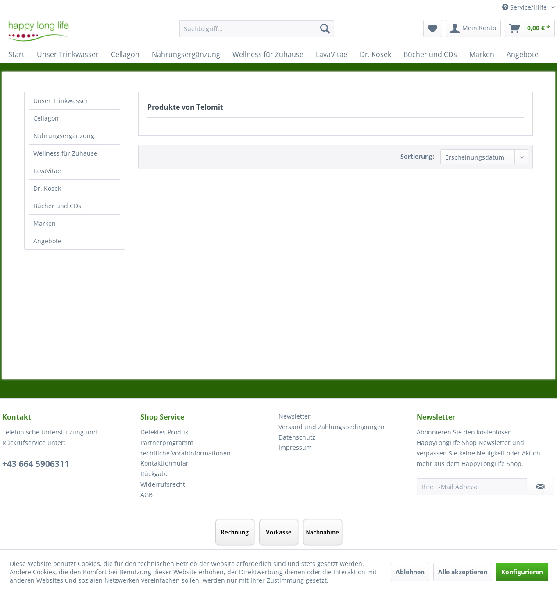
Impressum (295, 447)
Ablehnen (410, 572)
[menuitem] (256, 33)
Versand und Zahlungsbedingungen (331, 427)
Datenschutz (296, 437)
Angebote (47, 241)
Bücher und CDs (57, 206)
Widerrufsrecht (162, 484)
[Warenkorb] (530, 28)
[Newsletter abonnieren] (540, 486)
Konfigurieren (522, 572)
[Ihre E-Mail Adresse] (472, 486)
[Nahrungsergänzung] (186, 54)
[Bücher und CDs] (430, 54)
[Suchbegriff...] (256, 28)
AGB (146, 495)
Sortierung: (417, 156)
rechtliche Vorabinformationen (185, 453)
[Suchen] (325, 28)
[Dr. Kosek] (375, 54)
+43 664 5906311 (35, 464)
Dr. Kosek (47, 188)
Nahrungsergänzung (63, 136)
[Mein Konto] (473, 28)
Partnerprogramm (166, 442)
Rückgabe (154, 474)
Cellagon (46, 118)
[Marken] (481, 54)
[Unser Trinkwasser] (68, 54)
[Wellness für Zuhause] (268, 54)
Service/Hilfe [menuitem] (525, 7)
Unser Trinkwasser (60, 100)
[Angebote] (522, 54)
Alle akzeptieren (462, 572)
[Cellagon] (125, 54)
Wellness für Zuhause (65, 153)
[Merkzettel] (432, 28)
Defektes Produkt (165, 432)
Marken (44, 223)
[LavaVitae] (331, 54)
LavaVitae (47, 171)
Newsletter (294, 416)
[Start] (16, 54)
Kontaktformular (164, 463)
